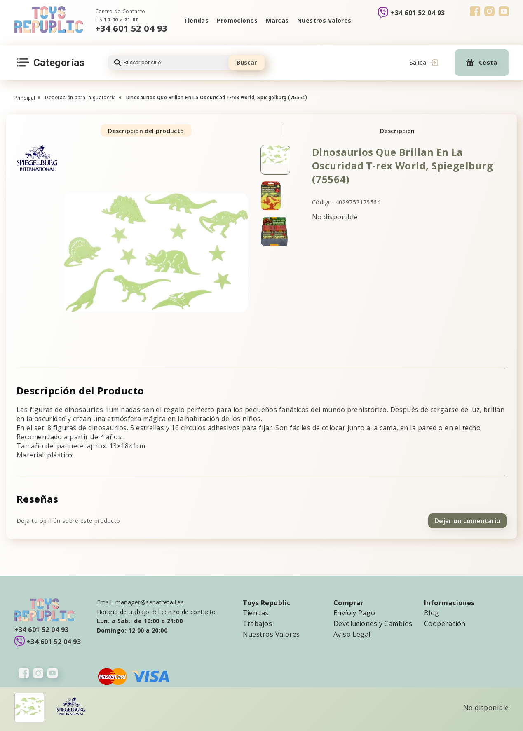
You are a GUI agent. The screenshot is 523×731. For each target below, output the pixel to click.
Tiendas (196, 20)
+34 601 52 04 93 (131, 28)
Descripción (397, 131)
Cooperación (445, 623)
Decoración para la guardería (80, 98)
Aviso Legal (352, 634)
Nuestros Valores (324, 20)
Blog (431, 612)
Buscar (247, 62)
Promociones (237, 20)
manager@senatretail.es (149, 602)
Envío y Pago (354, 612)
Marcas (277, 20)
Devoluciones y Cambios (373, 623)
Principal (24, 98)
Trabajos (257, 623)
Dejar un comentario (467, 520)
